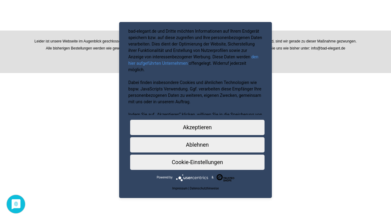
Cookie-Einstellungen (197, 162)
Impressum (180, 188)
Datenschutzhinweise (204, 188)
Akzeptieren (197, 127)
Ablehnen (197, 144)
